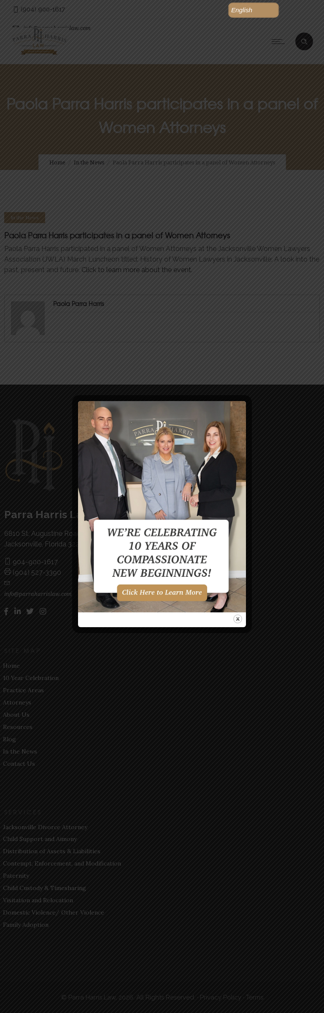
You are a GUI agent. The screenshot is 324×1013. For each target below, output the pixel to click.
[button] (253, 10)
